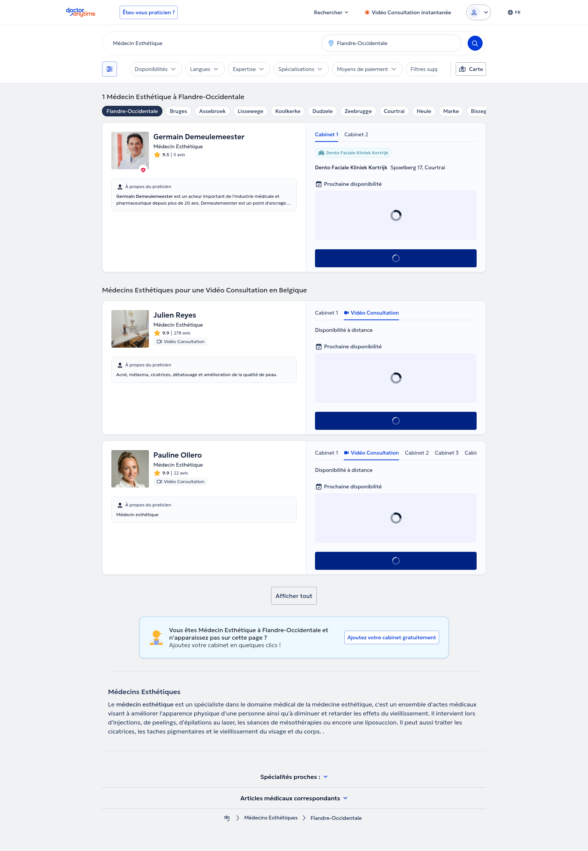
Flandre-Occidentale (132, 111)
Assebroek (212, 111)
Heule (424, 111)
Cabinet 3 (447, 452)
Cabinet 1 (326, 134)
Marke (451, 111)
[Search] (475, 43)
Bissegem (483, 111)
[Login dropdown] (478, 12)
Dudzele (322, 111)
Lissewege (250, 111)
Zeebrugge (358, 111)
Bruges (178, 111)
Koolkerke (287, 111)
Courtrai (394, 111)
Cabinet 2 (356, 134)
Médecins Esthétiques (271, 818)
